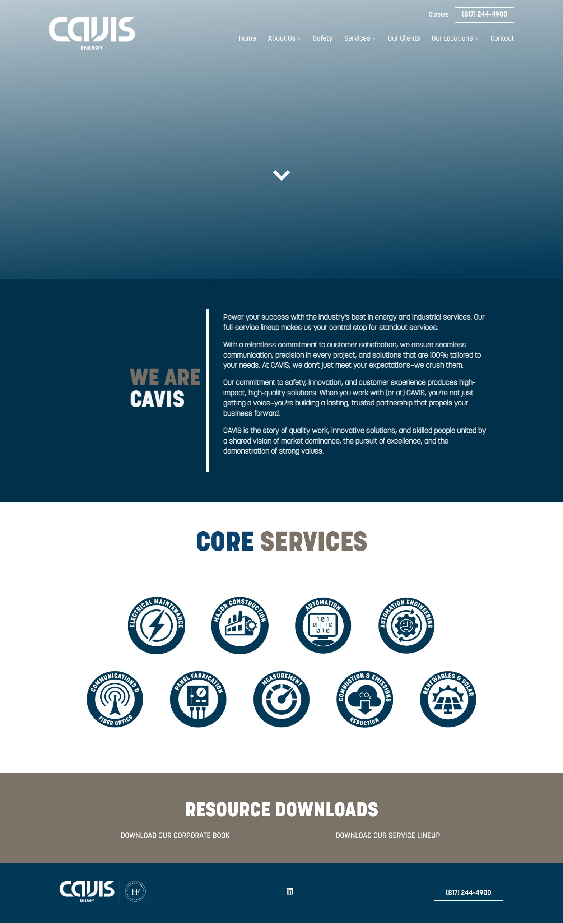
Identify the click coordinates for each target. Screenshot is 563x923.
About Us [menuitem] (282, 38)
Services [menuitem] (357, 38)
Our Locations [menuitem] (452, 38)
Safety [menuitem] (322, 38)
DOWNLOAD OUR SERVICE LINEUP (388, 836)
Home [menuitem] (247, 38)
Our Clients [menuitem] (404, 38)
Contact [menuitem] (502, 38)
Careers (439, 15)
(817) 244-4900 (484, 14)
